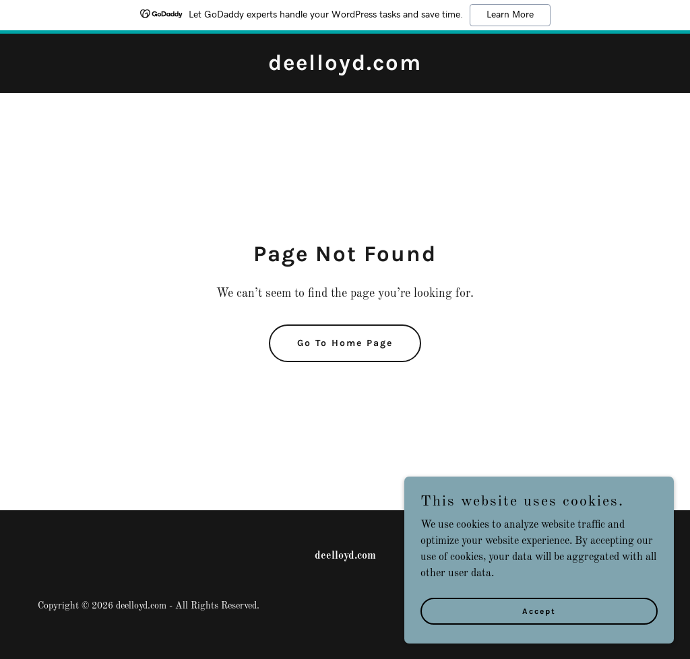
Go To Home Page (345, 343)
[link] (345, 67)
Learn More (510, 15)
